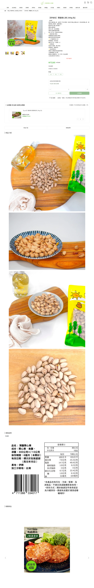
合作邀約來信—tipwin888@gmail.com (22, 578)
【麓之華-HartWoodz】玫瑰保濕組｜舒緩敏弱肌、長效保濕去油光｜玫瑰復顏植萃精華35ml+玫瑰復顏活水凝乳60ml (57, 533)
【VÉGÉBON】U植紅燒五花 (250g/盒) (35, 533)
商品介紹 (26, 128)
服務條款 (20, 572)
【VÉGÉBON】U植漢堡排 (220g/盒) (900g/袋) (14, 533)
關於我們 (85, 7)
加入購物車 (58, 93)
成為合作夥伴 (8, 578)
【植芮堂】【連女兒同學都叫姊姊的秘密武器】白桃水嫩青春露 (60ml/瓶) (78, 533)
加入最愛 (52, 98)
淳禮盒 (46, 7)
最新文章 (78, 7)
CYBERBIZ (40, 584)
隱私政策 (14, 572)
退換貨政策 (7, 572)
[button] (44, 33)
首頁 (8, 7)
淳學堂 (71, 7)
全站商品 (14, 7)
